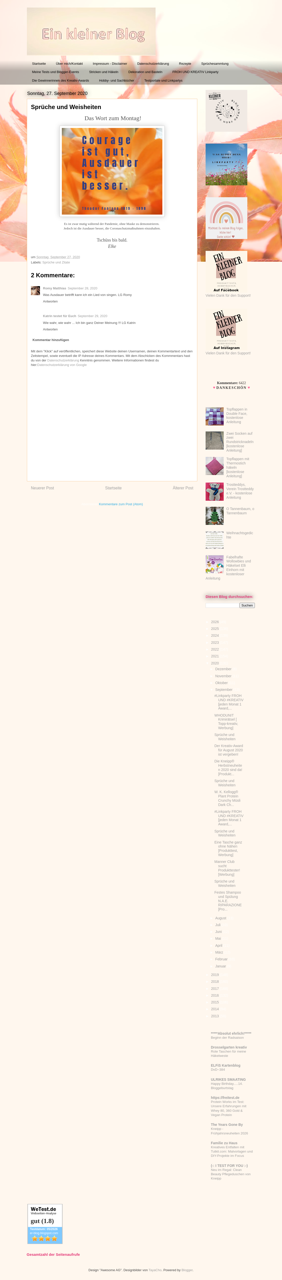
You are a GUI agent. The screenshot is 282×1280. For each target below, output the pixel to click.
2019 (215, 975)
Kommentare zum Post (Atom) (121, 504)
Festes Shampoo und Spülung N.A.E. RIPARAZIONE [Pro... (228, 900)
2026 (215, 622)
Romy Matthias (54, 288)
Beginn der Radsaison (227, 1037)
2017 (215, 989)
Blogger (187, 1270)
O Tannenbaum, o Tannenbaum (240, 511)
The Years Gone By (227, 1125)
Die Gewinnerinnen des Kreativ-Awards (60, 80)
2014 (215, 1009)
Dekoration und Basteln (145, 72)
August (221, 918)
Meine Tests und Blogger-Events (55, 72)
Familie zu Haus (224, 1143)
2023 (215, 643)
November (223, 676)
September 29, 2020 (92, 316)
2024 (215, 635)
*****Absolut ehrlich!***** (231, 1033)
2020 (215, 663)
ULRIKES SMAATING (228, 1079)
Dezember (223, 669)
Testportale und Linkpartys (163, 80)
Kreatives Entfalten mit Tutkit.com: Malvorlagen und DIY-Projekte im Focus (232, 1151)
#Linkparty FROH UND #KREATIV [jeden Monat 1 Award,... (229, 702)
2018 (215, 982)
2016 (215, 995)
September (224, 690)
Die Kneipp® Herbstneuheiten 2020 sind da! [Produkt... (228, 767)
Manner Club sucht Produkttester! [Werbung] (227, 868)
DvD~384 (218, 1069)
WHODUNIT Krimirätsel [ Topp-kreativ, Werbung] (226, 721)
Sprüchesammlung (214, 63)
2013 (215, 1016)
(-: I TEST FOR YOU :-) (229, 1166)
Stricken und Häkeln (103, 72)
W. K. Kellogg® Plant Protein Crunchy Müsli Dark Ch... (227, 798)
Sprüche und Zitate (56, 262)
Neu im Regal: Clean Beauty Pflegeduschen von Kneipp (231, 1174)
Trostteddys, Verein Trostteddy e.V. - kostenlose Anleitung (240, 491)
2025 (215, 629)
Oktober (222, 683)
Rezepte (185, 63)
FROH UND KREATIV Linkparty (195, 72)
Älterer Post (183, 488)
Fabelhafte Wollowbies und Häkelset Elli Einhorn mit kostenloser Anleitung (228, 567)
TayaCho (155, 1270)
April (219, 946)
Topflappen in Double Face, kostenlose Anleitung (236, 415)
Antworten (50, 301)
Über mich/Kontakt (69, 63)
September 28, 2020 (82, 288)
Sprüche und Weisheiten (225, 737)
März (219, 952)
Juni (219, 932)
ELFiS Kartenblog (225, 1065)
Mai (218, 938)
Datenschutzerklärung (153, 63)
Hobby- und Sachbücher (116, 80)
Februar (221, 959)
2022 (215, 649)
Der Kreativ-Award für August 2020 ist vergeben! (228, 750)
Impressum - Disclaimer (110, 63)
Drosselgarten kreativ (229, 1047)
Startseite (39, 63)
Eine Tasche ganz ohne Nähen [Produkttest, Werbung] (228, 848)
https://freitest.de (225, 1098)
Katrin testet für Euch (59, 316)
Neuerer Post (42, 488)
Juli (218, 925)
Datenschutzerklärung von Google (62, 365)
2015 (215, 1002)
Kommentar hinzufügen (51, 340)
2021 (215, 656)
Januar (221, 966)
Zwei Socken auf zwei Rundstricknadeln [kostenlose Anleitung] (240, 441)
